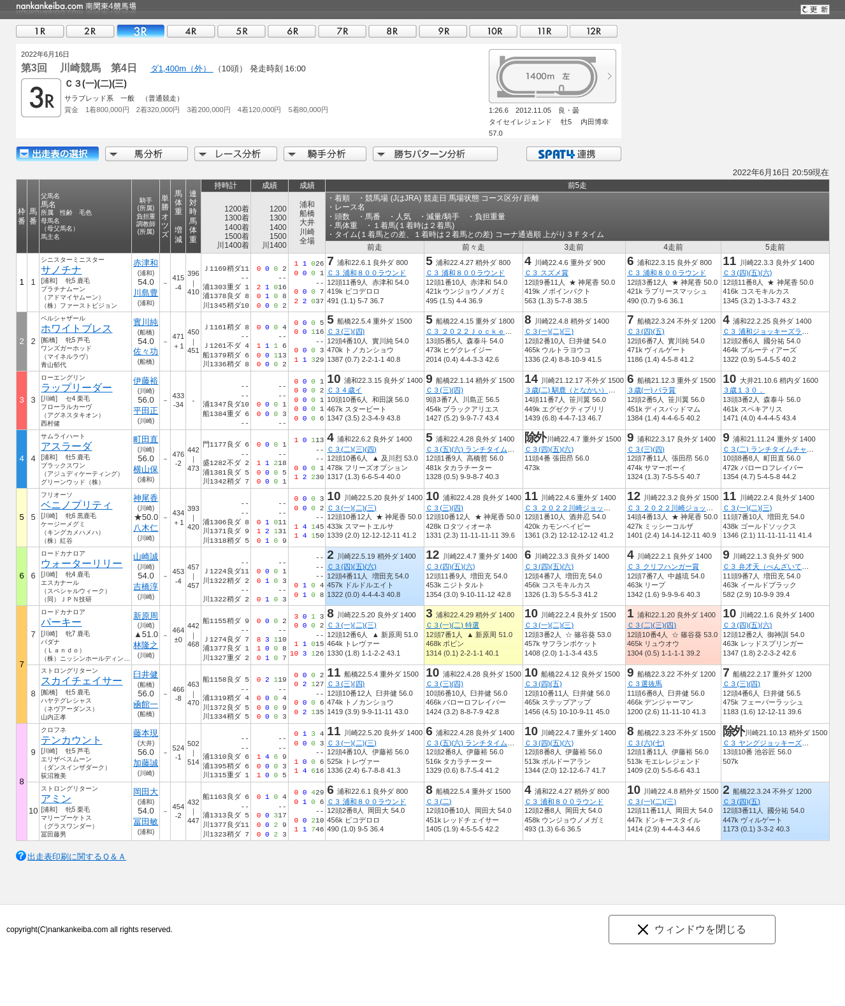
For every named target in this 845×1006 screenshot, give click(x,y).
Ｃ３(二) (438, 801)
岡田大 (145, 791)
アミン (56, 798)
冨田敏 (145, 821)
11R (543, 31)
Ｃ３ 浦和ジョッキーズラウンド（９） (783, 331)
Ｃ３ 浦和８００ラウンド (366, 273)
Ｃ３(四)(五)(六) (747, 273)
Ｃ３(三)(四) (346, 331)
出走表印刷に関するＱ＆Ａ (76, 856)
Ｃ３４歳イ (344, 390)
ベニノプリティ (76, 504)
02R (90, 31)
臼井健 (145, 674)
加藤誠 (145, 763)
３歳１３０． (744, 390)
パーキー (61, 622)
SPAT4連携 (573, 154)
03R (141, 31)
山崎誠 (145, 556)
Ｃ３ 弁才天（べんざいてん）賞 (773, 566)
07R (342, 31)
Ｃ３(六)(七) (646, 743)
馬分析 (146, 154)
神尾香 (145, 498)
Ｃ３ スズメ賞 (546, 273)
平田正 (145, 410)
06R (292, 31)
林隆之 (145, 645)
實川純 (145, 322)
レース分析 (235, 154)
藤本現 (145, 733)
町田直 (145, 439)
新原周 (145, 616)
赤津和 (145, 263)
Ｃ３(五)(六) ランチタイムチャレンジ (484, 449)
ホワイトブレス (76, 328)
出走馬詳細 (57, 154)
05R (241, 31)
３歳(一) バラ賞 (651, 390)
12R (594, 31)
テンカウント (71, 740)
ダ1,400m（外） (181, 68)
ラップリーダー (76, 387)
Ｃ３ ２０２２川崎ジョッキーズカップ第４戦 (595, 508)
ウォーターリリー (81, 563)
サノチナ (61, 269)
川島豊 (145, 293)
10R (493, 31)
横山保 (145, 469)
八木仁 (145, 528)
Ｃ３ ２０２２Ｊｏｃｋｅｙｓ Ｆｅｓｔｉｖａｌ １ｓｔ (518, 331)
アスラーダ (66, 446)
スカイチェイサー (81, 680)
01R (40, 31)
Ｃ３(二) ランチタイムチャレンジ (775, 449)
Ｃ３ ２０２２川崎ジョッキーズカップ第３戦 (698, 508)
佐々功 (145, 351)
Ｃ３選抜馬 (644, 683)
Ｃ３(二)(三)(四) (351, 449)
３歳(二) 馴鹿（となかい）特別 (573, 390)
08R (392, 31)
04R (191, 31)
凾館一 (145, 704)
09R (443, 31)
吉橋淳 (145, 586)
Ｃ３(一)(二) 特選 (452, 625)
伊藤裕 (145, 380)
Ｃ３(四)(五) (646, 331)
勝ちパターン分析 (435, 154)
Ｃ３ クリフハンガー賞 (663, 566)
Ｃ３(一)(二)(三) (549, 331)
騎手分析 (325, 154)
